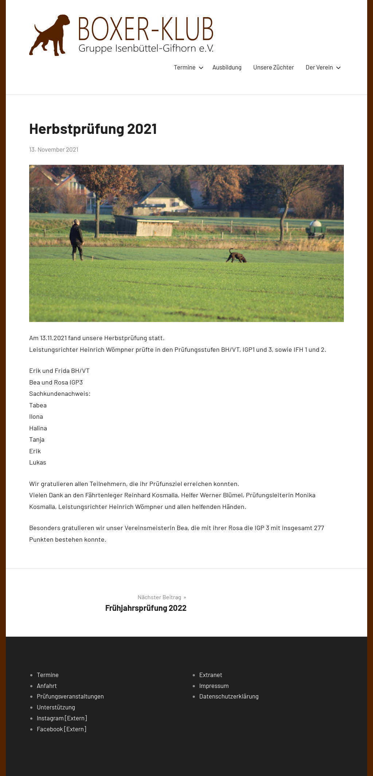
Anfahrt (47, 685)
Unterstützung (56, 707)
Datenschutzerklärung (229, 696)
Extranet (210, 674)
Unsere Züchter (273, 67)
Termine (187, 67)
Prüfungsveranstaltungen (70, 696)
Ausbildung (227, 67)
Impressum (214, 685)
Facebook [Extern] (61, 728)
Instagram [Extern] (62, 717)
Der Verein (322, 67)
